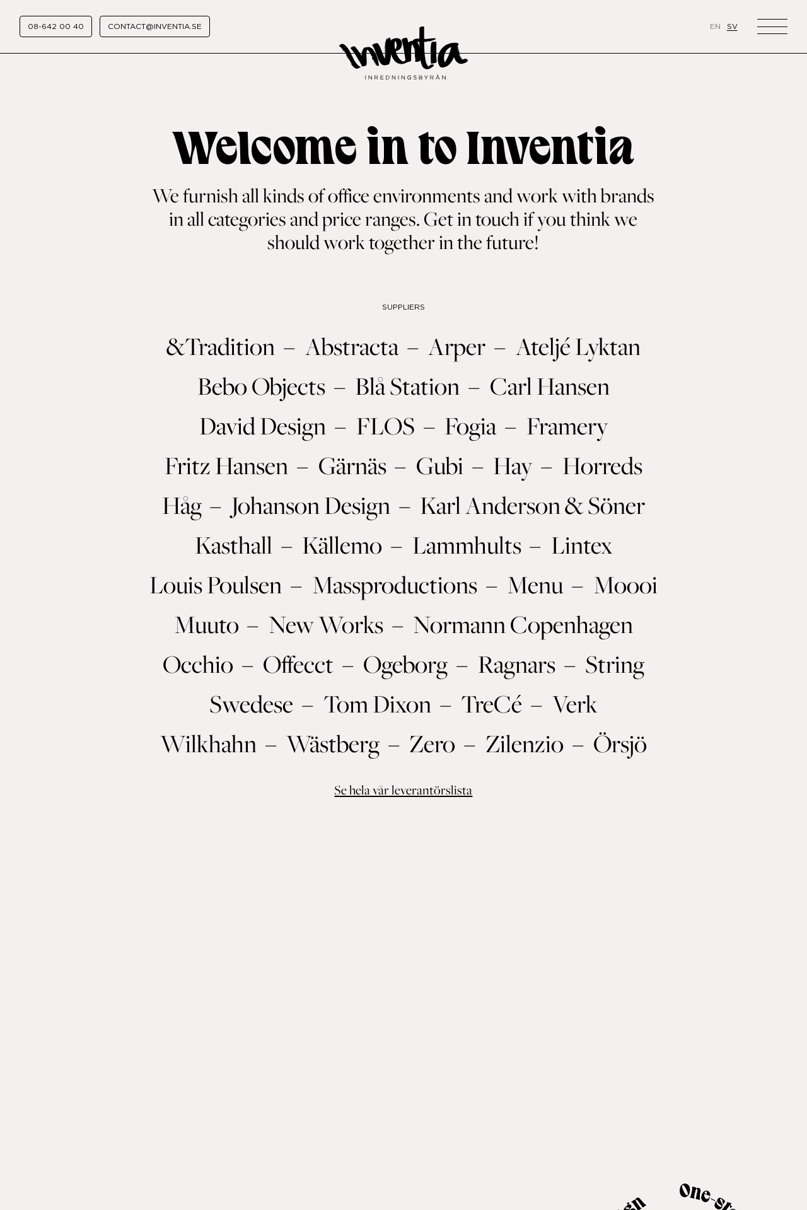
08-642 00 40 (56, 26)
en (715, 26)
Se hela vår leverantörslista (403, 789)
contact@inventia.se (155, 26)
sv (732, 26)
